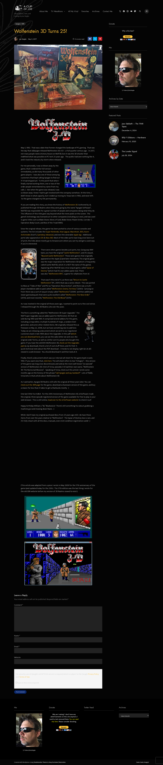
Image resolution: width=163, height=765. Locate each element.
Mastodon (62, 762)
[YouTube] (131, 11)
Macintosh (74, 231)
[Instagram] (127, 11)
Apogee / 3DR (20, 24)
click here (48, 361)
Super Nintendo (52, 231)
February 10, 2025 (129, 141)
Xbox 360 (49, 237)
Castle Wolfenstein (72, 252)
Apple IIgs (78, 234)
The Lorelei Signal (129, 151)
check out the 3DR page (30, 385)
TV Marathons (57, 11)
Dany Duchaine (53, 762)
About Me (43, 11)
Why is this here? (128, 31)
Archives (95, 11)
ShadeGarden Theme (40, 762)
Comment (18, 605)
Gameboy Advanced (45, 234)
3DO (81, 231)
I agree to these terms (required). (27, 683)
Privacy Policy (93, 674)
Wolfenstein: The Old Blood (54, 298)
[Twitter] (120, 11)
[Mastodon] (135, 11)
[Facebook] (124, 11)
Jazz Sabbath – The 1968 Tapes (132, 125)
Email (17, 646)
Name (17, 635)
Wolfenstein (64, 291)
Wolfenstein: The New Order (77, 294)
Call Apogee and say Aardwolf (68, 373)
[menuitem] (43, 11)
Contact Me (107, 11)
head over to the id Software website (63, 400)
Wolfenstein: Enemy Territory (64, 288)
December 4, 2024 (129, 130)
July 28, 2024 (127, 155)
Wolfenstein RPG (56, 273)
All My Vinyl (73, 11)
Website (17, 657)
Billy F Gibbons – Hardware (134, 137)
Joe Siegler (20, 39)
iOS (42, 237)
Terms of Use (24, 677)
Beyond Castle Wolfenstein (53, 256)
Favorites (85, 11)
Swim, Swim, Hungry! (142, 762)
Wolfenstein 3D (71, 204)
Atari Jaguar (64, 231)
